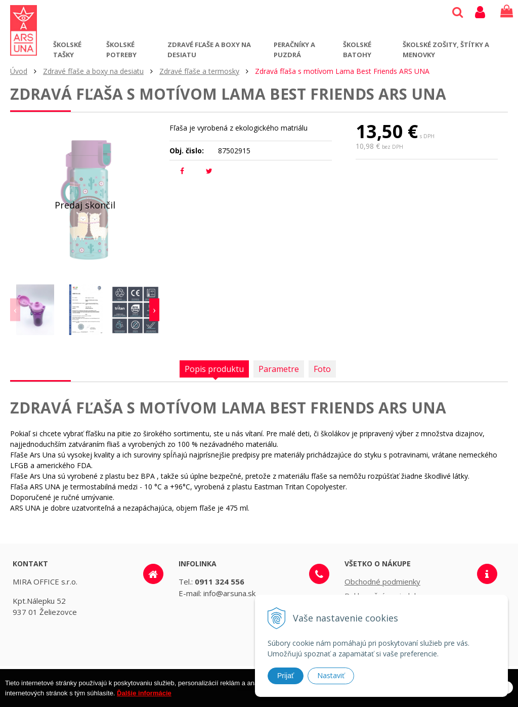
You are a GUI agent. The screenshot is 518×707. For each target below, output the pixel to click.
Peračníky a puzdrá (294, 49)
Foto (322, 369)
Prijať (285, 676)
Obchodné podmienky (382, 581)
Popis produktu (214, 369)
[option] (35, 309)
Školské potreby (121, 49)
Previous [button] (15, 310)
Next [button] (154, 310)
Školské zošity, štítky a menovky (446, 49)
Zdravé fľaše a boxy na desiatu (209, 49)
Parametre (278, 369)
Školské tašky (67, 49)
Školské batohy (357, 49)
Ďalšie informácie (144, 701)
